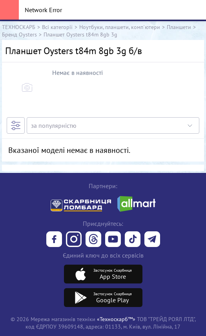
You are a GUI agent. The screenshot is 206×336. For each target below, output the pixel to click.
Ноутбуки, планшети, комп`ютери (119, 27)
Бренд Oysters (19, 34)
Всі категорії (57, 27)
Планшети (179, 27)
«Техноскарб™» (116, 319)
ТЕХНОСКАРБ (18, 27)
